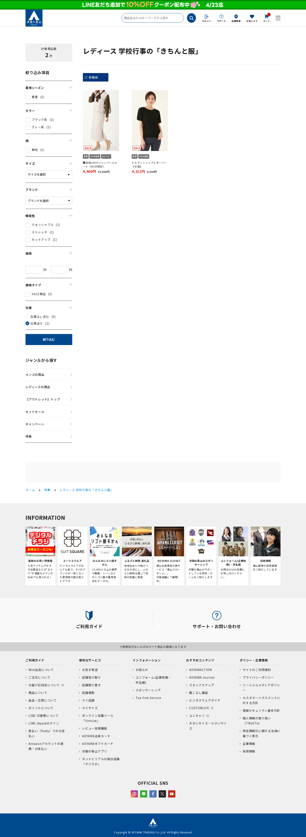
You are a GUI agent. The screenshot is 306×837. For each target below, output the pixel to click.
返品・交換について (42, 700)
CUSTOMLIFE (199, 708)
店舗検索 (236, 21)
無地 (35, 150)
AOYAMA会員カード (96, 736)
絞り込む (49, 339)
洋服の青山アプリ (94, 751)
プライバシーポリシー (258, 677)
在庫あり (36, 323)
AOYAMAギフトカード (97, 743)
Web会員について (41, 670)
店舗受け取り (91, 677)
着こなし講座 (198, 692)
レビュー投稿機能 (94, 728)
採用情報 (249, 751)
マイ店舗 (88, 700)
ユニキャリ (197, 715)
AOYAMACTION (200, 670)
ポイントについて (41, 708)
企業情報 (249, 743)
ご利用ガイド (35, 660)
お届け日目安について (44, 685)
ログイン (206, 21)
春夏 (35, 97)
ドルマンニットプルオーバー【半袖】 (149, 164)
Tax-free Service (148, 698)
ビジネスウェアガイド (205, 700)
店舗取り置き (91, 685)
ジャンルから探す (41, 360)
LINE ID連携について (43, 715)
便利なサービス (90, 660)
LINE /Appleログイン (43, 723)
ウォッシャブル (43, 225)
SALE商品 (39, 294)
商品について (37, 692)
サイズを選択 (37, 174)
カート (266, 18)
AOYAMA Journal (202, 677)
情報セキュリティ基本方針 (261, 710)
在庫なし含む (39, 316)
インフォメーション (147, 660)
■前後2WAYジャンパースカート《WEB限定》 (100, 164)
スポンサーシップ (148, 690)
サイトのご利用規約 (257, 670)
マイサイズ (90, 708)
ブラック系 (39, 119)
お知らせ (142, 670)
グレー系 (38, 127)
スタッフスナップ (201, 685)
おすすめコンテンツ (200, 660)
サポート (221, 21)
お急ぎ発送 (90, 670)
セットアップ (41, 239)
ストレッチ (39, 232)
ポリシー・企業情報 (254, 660)
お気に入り (252, 21)
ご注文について (39, 677)
